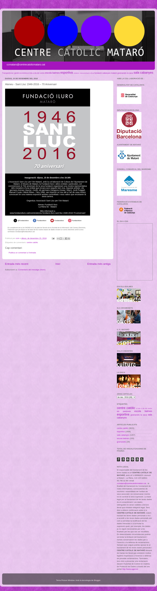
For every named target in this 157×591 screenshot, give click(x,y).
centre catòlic (32, 242)
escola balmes (52, 73)
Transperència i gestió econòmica (15, 73)
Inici (57, 263)
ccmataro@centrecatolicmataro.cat (131, 483)
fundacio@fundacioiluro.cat (25, 231)
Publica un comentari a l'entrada (22, 253)
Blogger (97, 580)
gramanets (122, 73)
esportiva (66, 72)
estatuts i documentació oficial (84, 73)
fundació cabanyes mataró (106, 73)
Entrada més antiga (99, 263)
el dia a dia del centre (36, 73)
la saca (130, 73)
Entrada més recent (16, 263)
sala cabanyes (143, 72)
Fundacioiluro (41, 220)
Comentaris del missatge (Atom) (31, 270)
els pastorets (124, 411)
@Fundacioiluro (23, 220)
